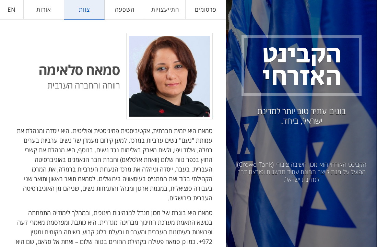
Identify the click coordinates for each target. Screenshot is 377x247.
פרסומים (205, 9)
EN (12, 9)
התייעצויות (165, 9)
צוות (84, 9)
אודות (43, 9)
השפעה (124, 9)
